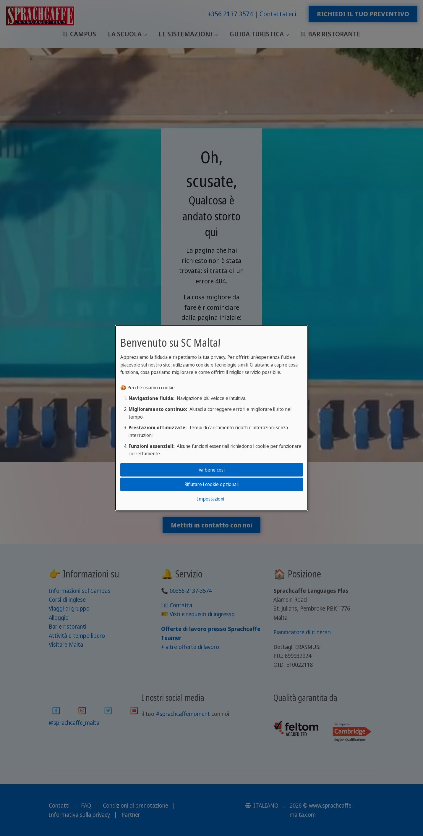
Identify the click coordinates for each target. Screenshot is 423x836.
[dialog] (212, 418)
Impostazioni (210, 499)
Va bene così (212, 469)
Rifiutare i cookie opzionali (211, 484)
